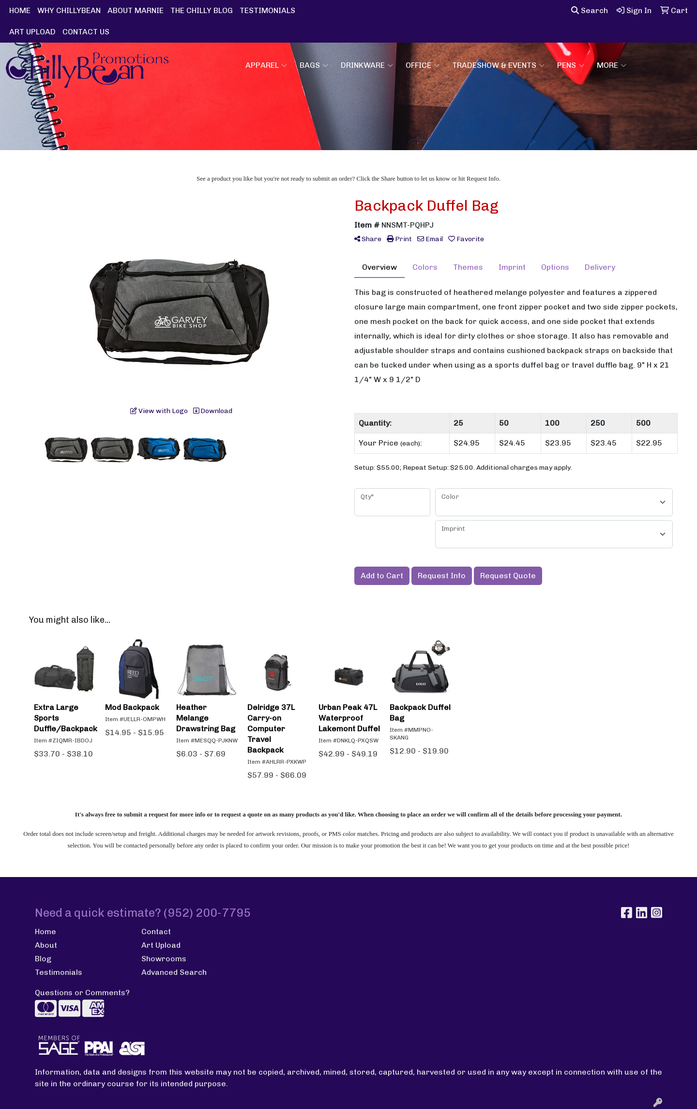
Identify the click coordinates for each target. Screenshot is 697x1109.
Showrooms (163, 958)
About (46, 945)
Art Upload (161, 945)
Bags (314, 65)
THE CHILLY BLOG (201, 10)
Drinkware (367, 65)
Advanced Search (174, 972)
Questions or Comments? (82, 992)
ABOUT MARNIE (135, 10)
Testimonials (58, 972)
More (611, 65)
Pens (570, 65)
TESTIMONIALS (267, 10)
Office (422, 65)
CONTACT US (85, 31)
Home (45, 931)
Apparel (266, 65)
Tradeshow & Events (498, 65)
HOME (19, 10)
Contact (156, 931)
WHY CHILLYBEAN (69, 10)
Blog (43, 958)
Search (589, 10)
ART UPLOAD (32, 31)
